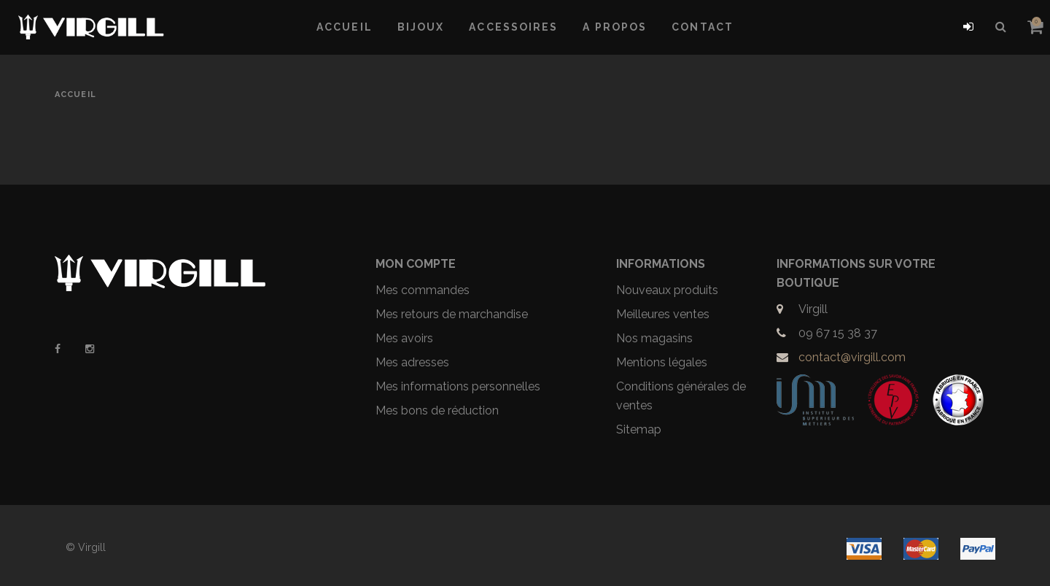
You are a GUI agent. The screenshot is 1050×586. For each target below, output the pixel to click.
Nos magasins (654, 338)
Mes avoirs (404, 338)
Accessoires (513, 27)
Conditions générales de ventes (681, 395)
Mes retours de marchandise (452, 314)
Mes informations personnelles (458, 386)
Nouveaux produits (667, 290)
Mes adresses (412, 362)
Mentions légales (661, 362)
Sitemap (638, 429)
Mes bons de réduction (437, 410)
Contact (703, 27)
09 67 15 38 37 (837, 333)
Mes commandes (423, 290)
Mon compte (416, 264)
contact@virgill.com (852, 357)
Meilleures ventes (662, 314)
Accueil (344, 27)
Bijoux (421, 27)
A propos (615, 27)
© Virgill (86, 547)
